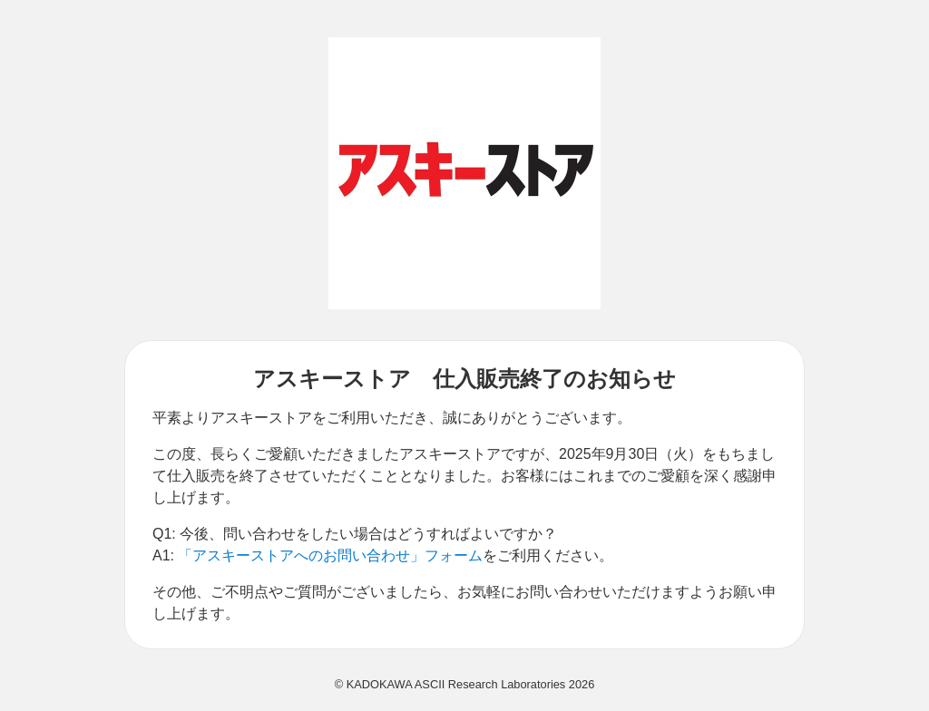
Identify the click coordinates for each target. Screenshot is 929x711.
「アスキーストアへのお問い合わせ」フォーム (330, 555)
